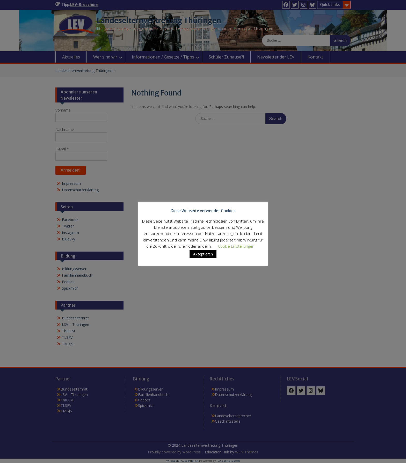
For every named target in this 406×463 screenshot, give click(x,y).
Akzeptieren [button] (203, 254)
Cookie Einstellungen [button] (236, 246)
